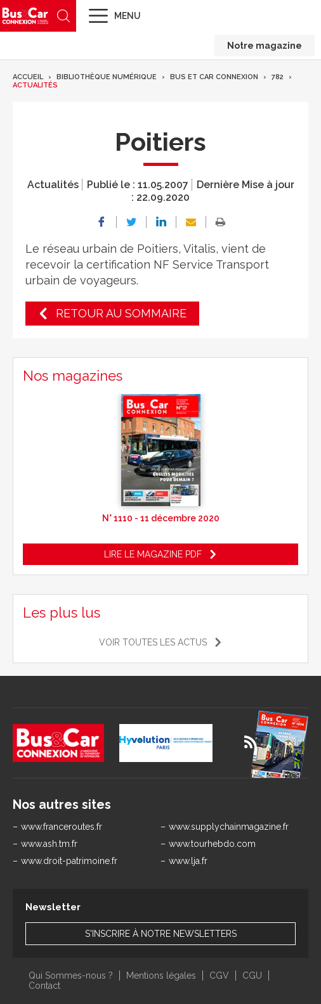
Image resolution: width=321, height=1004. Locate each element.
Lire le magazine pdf (153, 554)
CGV (219, 975)
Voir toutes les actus (153, 642)
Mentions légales (161, 975)
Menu (127, 16)
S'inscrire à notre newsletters (161, 934)
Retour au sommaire (121, 313)
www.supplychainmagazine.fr (229, 827)
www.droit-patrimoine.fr (69, 861)
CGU (252, 975)
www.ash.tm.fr (49, 844)
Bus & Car (25, 15)
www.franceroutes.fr (61, 827)
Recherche (63, 15)
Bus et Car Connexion (214, 77)
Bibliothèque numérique (106, 77)
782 (278, 77)
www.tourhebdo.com (212, 844)
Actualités (35, 85)
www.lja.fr (188, 861)
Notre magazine (264, 46)
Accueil (28, 77)
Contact (44, 986)
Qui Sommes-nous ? (71, 975)
